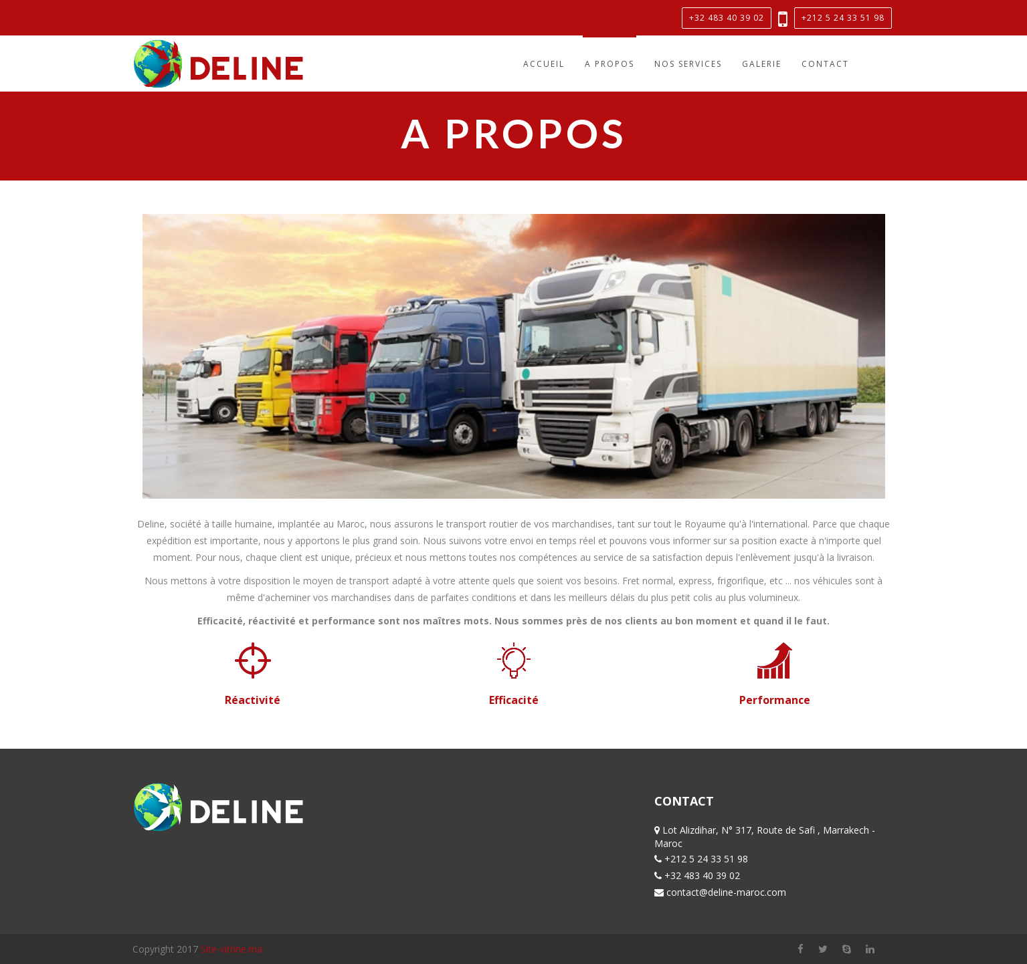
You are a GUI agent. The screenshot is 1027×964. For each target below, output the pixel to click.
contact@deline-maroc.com (726, 892)
